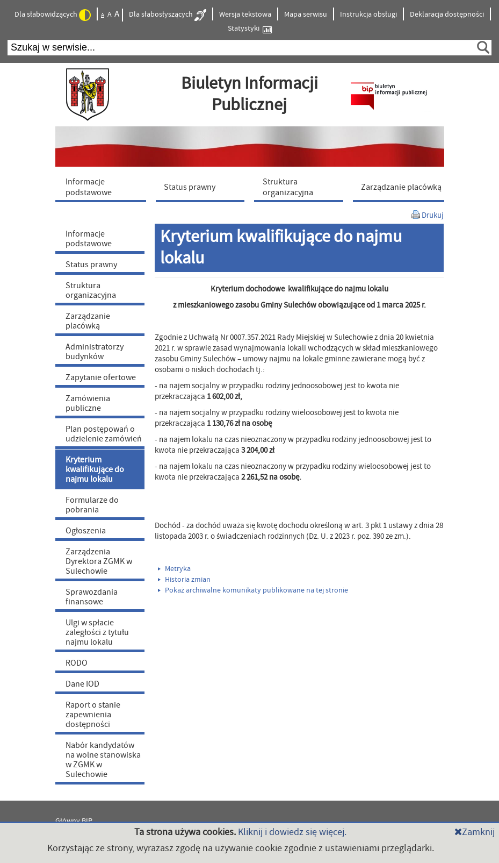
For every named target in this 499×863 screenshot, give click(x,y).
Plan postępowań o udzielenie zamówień (104, 434)
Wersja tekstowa (245, 14)
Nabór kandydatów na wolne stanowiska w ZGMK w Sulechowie (103, 760)
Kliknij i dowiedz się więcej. (292, 832)
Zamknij (474, 832)
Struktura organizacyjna (91, 290)
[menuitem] (103, 186)
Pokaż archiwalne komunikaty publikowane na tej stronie (253, 590)
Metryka (174, 569)
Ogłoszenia (86, 530)
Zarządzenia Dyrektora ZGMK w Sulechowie (99, 561)
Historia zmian (184, 579)
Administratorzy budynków (95, 351)
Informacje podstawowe (89, 239)
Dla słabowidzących (53, 15)
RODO (77, 663)
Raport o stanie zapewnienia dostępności (93, 715)
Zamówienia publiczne (88, 403)
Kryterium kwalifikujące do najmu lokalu (95, 469)
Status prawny (91, 264)
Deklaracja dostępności (447, 14)
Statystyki (250, 29)
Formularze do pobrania (92, 505)
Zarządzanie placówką (88, 321)
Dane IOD (82, 684)
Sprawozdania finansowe (92, 597)
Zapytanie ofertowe (101, 377)
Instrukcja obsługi (368, 14)
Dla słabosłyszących (167, 15)
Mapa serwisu (305, 14)
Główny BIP (73, 821)
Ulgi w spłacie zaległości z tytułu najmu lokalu (97, 632)
